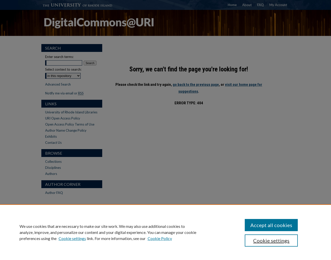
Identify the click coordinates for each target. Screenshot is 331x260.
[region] (165, 232)
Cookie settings (72, 238)
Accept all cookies (271, 225)
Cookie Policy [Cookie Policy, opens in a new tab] (160, 238)
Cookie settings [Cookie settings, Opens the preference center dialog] (271, 240)
